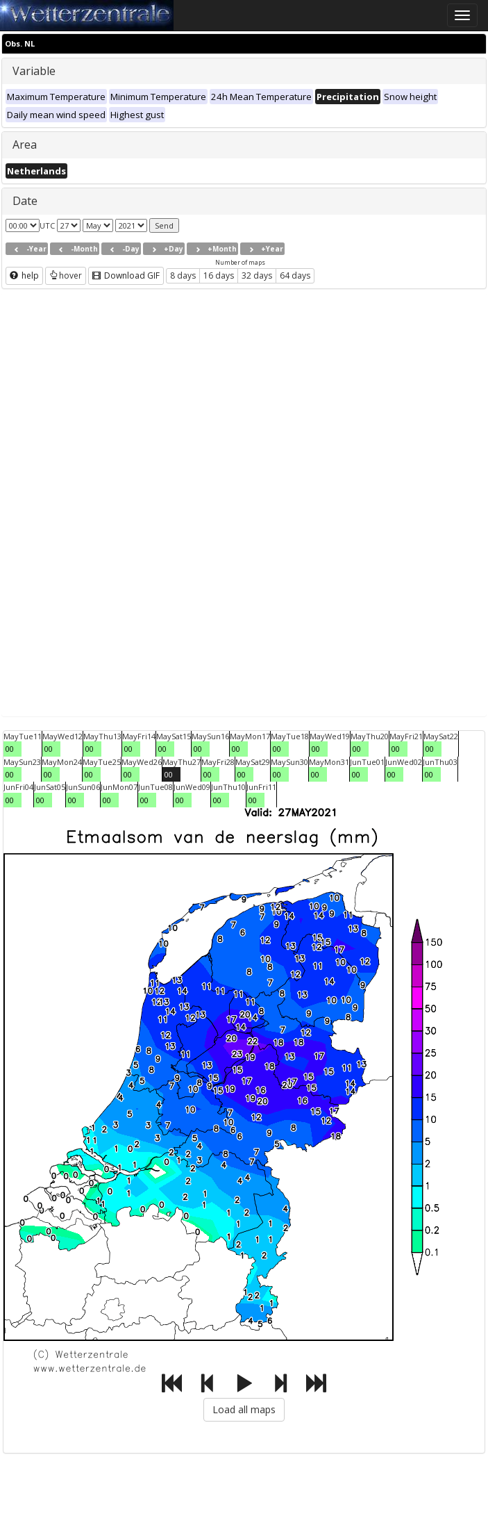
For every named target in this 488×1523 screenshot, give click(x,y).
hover (65, 275)
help (24, 275)
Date (24, 200)
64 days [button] (295, 275)
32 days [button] (257, 275)
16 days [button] (218, 275)
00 (10, 748)
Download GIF (126, 275)
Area (24, 144)
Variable (34, 71)
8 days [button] (183, 275)
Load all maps (244, 1409)
